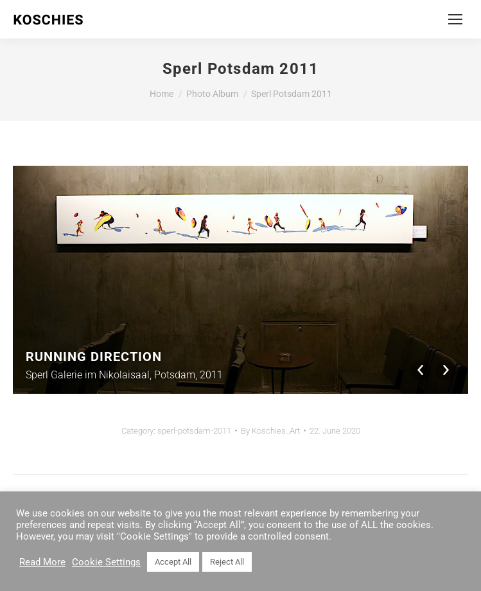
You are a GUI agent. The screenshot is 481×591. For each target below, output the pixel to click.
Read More (42, 562)
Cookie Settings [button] (106, 562)
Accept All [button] (173, 562)
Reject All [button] (227, 562)
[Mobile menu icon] (455, 19)
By (270, 431)
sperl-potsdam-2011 (194, 431)
